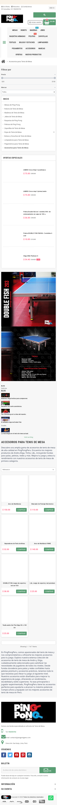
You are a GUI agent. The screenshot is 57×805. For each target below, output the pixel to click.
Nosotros (15, 7)
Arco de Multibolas (14, 504)
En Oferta (5, 7)
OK (47, 770)
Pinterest (23, 754)
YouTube (16, 754)
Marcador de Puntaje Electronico (42, 504)
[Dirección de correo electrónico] (20, 770)
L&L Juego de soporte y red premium (42, 583)
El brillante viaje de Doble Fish (11, 422)
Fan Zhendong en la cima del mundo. (13, 414)
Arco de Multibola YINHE (42, 543)
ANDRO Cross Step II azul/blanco (34, 170)
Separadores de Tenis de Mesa (14, 543)
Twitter (10, 754)
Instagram (29, 754)
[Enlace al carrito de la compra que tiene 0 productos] (49, 22)
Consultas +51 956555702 (11, 9)
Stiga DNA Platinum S (30, 256)
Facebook (3, 754)
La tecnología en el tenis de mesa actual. (14, 433)
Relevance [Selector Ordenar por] (6, 469)
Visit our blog (28, 437)
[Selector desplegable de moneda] (52, 8)
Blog (3, 386)
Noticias (4, 388)
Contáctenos (26, 7)
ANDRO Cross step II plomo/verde (34, 191)
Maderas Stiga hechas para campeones (14, 398)
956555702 (12, 732)
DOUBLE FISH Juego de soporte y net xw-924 (14, 584)
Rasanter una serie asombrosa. (11, 406)
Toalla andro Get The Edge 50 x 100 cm (15, 626)
